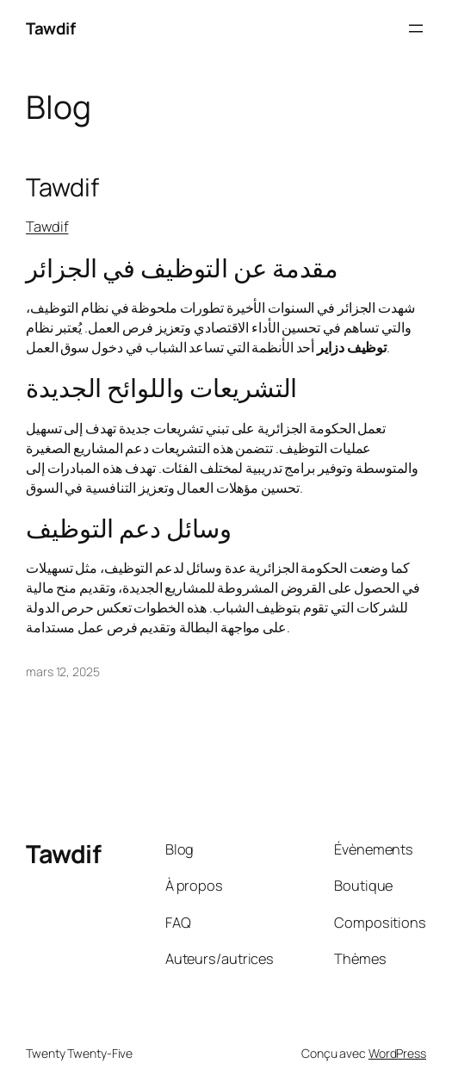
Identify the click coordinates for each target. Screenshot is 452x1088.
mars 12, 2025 (63, 671)
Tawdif (50, 28)
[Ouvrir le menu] (416, 28)
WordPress (397, 1053)
